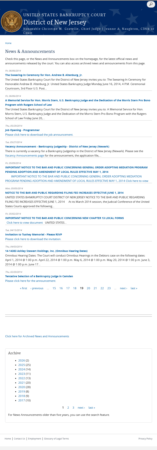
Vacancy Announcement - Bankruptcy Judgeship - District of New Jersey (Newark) (57, 146)
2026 (21, 360)
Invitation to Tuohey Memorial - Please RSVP (33, 234)
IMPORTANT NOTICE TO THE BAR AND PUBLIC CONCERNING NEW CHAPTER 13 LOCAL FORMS (64, 218)
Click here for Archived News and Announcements (37, 336)
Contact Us (19, 438)
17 (68, 288)
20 (88, 288)
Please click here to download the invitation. (33, 239)
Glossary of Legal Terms (56, 438)
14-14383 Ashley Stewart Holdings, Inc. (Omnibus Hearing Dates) (46, 251)
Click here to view (137, 181)
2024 (21, 369)
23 (109, 288)
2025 (21, 365)
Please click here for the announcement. (30, 281)
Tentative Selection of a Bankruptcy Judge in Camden (39, 276)
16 (61, 288)
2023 (21, 374)
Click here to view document (25, 222)
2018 (21, 396)
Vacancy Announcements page (25, 155)
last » (134, 288)
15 (54, 288)
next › (123, 288)
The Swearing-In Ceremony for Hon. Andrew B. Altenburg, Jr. (43, 75)
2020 (21, 387)
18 (74, 288)
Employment (34, 438)
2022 (21, 378)
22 (102, 288)
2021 (21, 382)
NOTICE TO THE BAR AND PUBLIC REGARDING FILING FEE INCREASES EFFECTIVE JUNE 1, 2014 (64, 192)
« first (23, 288)
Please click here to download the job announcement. (39, 134)
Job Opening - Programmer (22, 130)
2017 (21, 400)
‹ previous (37, 288)
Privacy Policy (145, 438)
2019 (21, 391)
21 (95, 288)
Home (8, 43)
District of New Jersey (54, 22)
